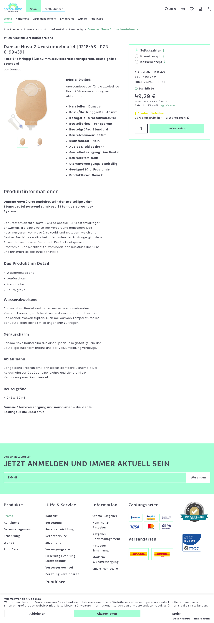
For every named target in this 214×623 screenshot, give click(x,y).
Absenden (198, 477)
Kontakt (51, 516)
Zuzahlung (53, 542)
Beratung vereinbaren (62, 574)
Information (104, 505)
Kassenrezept (148, 62)
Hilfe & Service (60, 505)
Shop (33, 9)
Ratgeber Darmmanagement (106, 537)
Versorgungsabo (57, 549)
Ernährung (67, 18)
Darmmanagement (44, 18)
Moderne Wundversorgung (105, 560)
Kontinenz (22, 18)
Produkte (13, 505)
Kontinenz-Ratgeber (101, 525)
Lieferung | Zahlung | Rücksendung (61, 558)
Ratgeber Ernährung (100, 548)
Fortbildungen (53, 9)
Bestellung (53, 522)
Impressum (202, 618)
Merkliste (144, 88)
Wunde (82, 18)
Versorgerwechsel (59, 567)
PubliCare (96, 18)
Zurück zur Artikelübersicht (28, 38)
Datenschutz (182, 618)
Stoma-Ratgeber (104, 516)
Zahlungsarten (144, 505)
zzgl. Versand (168, 105)
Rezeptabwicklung (59, 529)
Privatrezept (148, 56)
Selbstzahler (148, 50)
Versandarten (142, 539)
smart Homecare (105, 568)
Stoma (8, 18)
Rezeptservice (56, 536)
